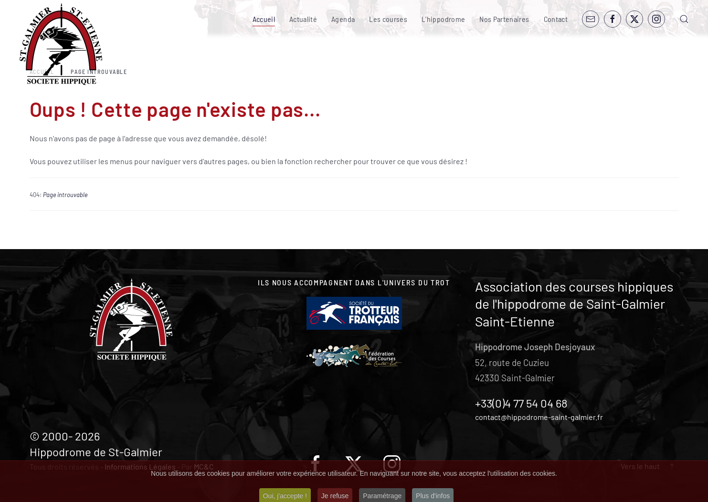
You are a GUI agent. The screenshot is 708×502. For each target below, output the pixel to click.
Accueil (264, 18)
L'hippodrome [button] (443, 18)
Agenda (343, 18)
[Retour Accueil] (61, 44)
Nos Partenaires (504, 18)
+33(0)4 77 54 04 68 (521, 403)
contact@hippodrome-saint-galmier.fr (539, 416)
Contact (556, 18)
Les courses (388, 18)
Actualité (303, 18)
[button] (684, 19)
